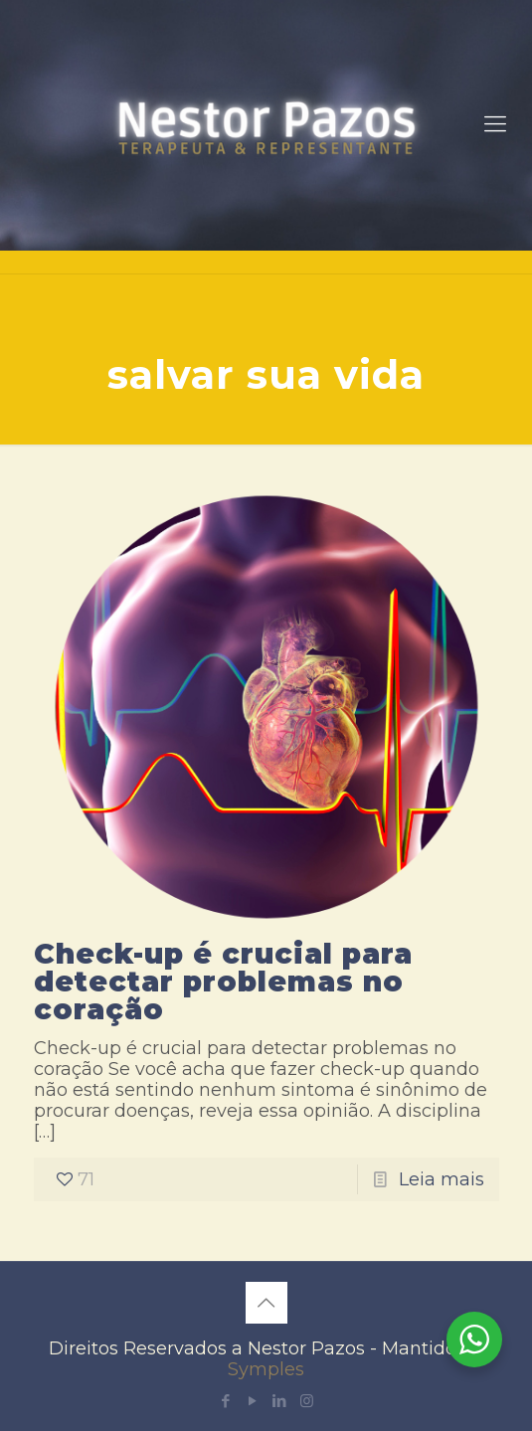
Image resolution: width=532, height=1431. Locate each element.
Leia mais (441, 1179)
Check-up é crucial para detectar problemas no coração (223, 981)
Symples (266, 1369)
